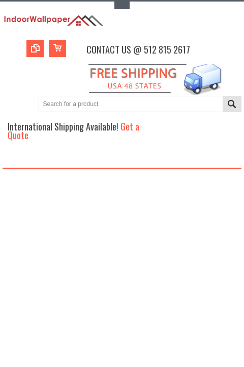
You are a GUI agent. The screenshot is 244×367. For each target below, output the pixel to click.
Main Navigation (11, 159)
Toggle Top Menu (122, 5)
